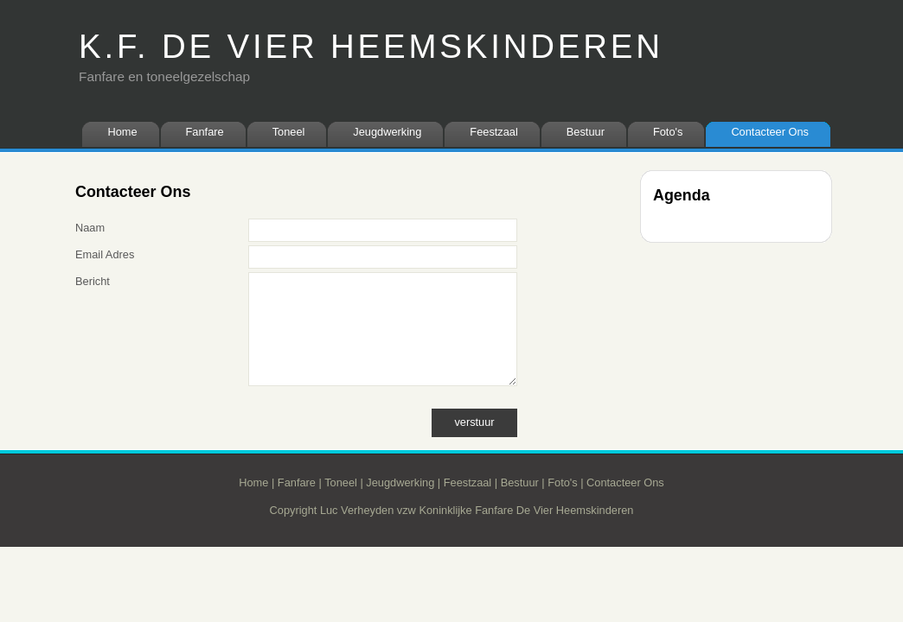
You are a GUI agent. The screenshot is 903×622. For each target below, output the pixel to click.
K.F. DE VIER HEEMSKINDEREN (371, 46)
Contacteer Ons (770, 131)
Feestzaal (493, 131)
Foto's (667, 131)
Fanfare (205, 131)
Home (122, 131)
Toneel (288, 131)
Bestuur (586, 131)
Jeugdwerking (387, 131)
